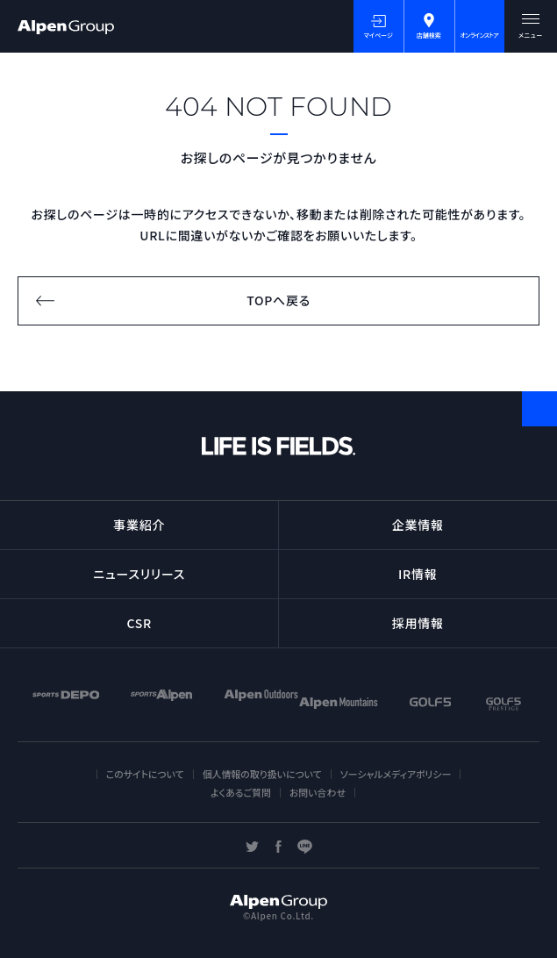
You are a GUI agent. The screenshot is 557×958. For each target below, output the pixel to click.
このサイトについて (145, 774)
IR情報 (417, 574)
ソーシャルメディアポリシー (396, 774)
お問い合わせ (317, 792)
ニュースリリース (139, 574)
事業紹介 (139, 524)
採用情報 (418, 623)
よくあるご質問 (241, 792)
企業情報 (418, 524)
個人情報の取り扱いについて (262, 774)
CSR (139, 623)
